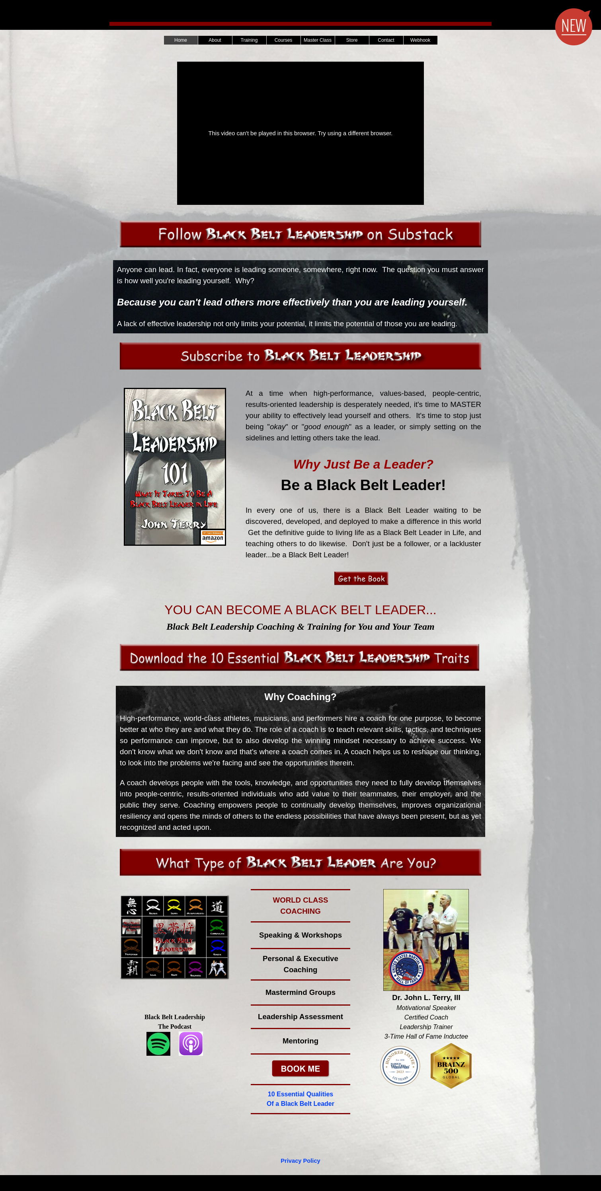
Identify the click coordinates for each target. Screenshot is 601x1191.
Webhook (420, 40)
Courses (284, 40)
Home (180, 40)
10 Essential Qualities (301, 1094)
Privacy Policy (300, 1161)
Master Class (318, 40)
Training (249, 40)
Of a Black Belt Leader (300, 1103)
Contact (386, 40)
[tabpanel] (300, 296)
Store (352, 40)
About (215, 40)
